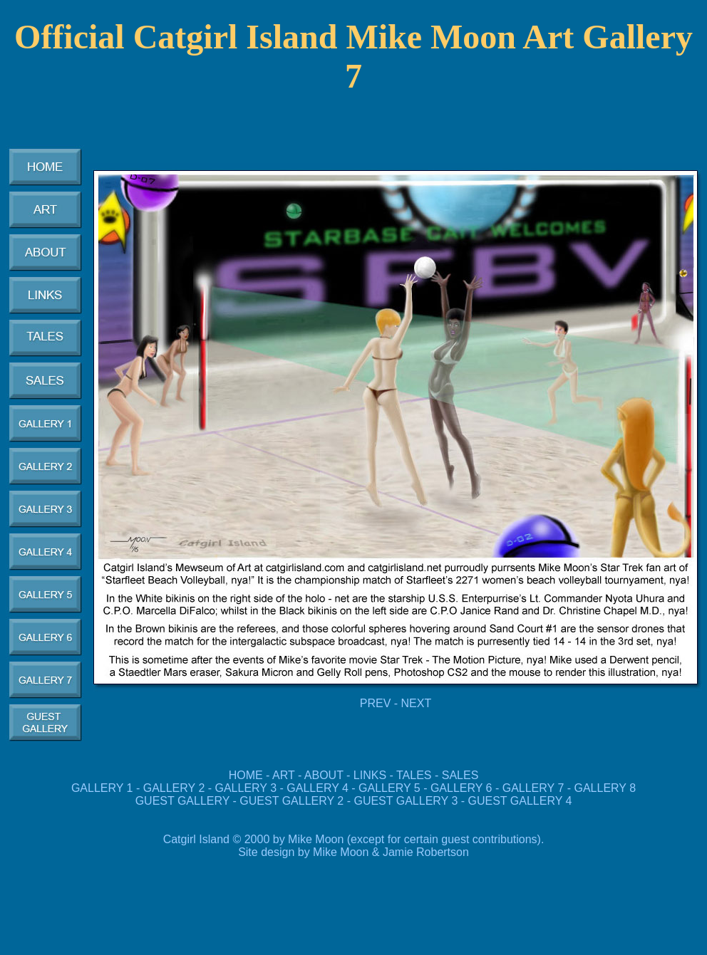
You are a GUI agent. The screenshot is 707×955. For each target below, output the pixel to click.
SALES (460, 775)
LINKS (370, 775)
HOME (246, 775)
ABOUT (324, 775)
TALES (414, 775)
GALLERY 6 (461, 788)
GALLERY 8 (605, 788)
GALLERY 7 (533, 788)
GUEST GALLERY (182, 801)
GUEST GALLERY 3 (407, 801)
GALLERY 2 (174, 788)
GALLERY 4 (318, 788)
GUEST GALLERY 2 (291, 801)
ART (283, 775)
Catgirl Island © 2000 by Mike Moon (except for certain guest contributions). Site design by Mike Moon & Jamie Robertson (354, 845)
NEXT (416, 703)
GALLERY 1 (102, 788)
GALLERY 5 (390, 788)
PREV (375, 703)
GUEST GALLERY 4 (520, 801)
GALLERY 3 (246, 788)
